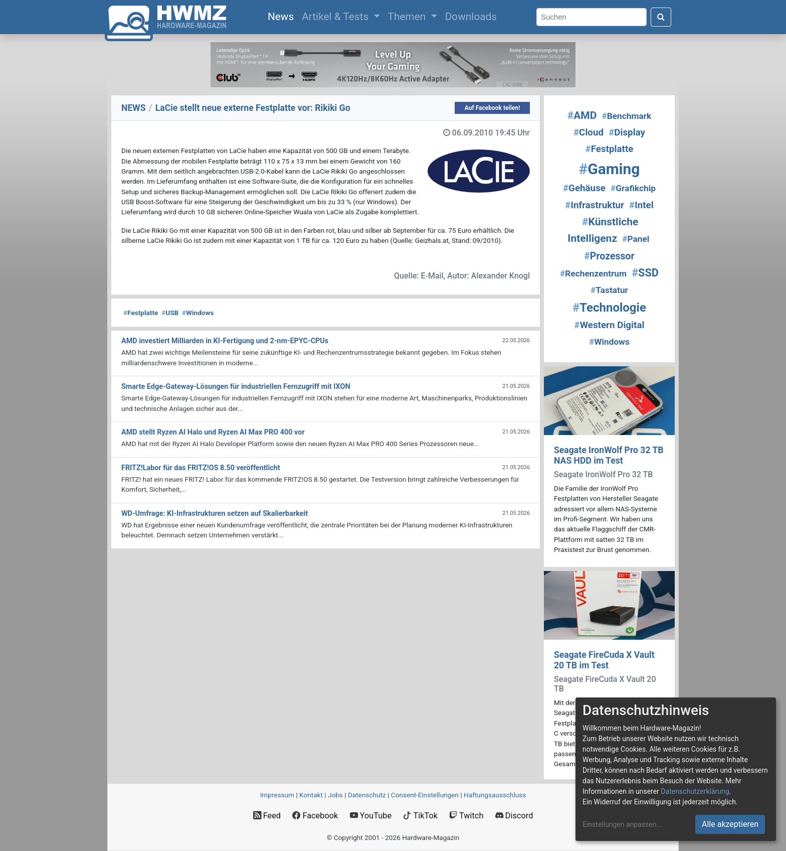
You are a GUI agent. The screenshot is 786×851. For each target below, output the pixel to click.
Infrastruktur (594, 205)
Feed (267, 815)
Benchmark (626, 116)
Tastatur (609, 290)
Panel (635, 239)
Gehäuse (584, 188)
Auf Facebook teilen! (492, 107)
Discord (514, 815)
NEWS (133, 108)
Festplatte (140, 313)
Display (627, 132)
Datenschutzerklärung (695, 791)
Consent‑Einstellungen (425, 795)
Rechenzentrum (593, 273)
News (283, 16)
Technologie (609, 308)
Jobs (335, 795)
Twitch (466, 815)
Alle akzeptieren (730, 824)
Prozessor (609, 256)
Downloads (471, 17)
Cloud (588, 132)
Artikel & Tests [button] (336, 17)
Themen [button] (408, 17)
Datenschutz (367, 795)
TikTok (420, 815)
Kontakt (311, 795)
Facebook (315, 815)
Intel (641, 205)
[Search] (591, 17)
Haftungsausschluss (495, 795)
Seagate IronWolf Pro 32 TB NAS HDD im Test (609, 455)
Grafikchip (633, 188)
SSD (645, 272)
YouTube (370, 815)
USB (169, 313)
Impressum (277, 795)
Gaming (609, 169)
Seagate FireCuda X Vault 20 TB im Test (604, 660)
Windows (198, 313)
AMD (582, 115)
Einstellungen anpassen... (622, 824)
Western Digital (609, 325)
